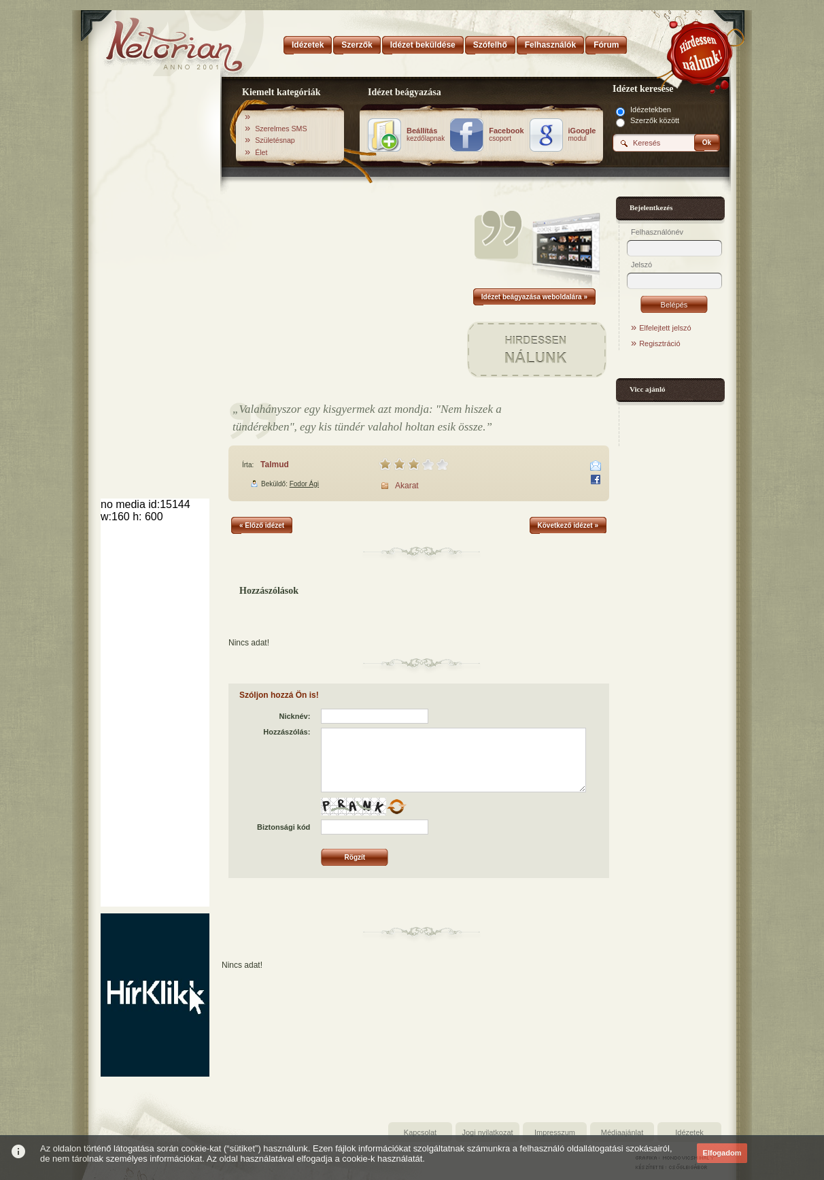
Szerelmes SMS (281, 128)
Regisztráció (660, 343)
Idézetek (689, 1132)
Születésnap (275, 140)
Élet (261, 152)
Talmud (274, 464)
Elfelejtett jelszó (665, 328)
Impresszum (554, 1132)
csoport (506, 134)
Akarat (407, 485)
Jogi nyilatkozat (487, 1132)
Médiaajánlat (622, 1132)
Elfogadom (722, 1153)
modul (582, 134)
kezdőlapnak (426, 134)
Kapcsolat (420, 1132)
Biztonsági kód (283, 827)
